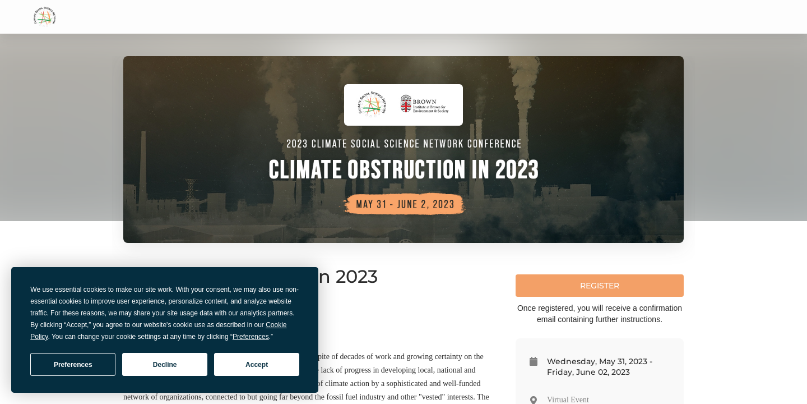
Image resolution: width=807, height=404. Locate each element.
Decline (165, 365)
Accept (256, 365)
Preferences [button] (251, 337)
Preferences (73, 365)
